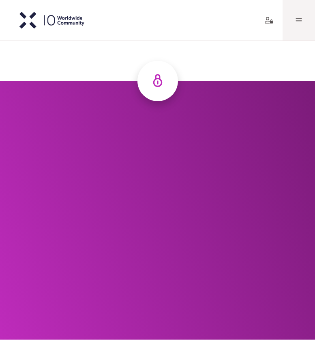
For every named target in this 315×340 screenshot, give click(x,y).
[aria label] (267, 20)
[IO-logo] (45, 20)
